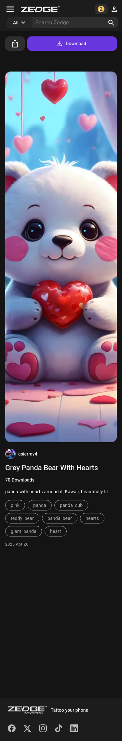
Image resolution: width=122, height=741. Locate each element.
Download (70, 43)
